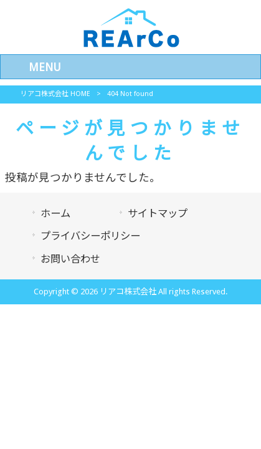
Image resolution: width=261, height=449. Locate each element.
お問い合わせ (70, 259)
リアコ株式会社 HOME (55, 94)
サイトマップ (157, 214)
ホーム (55, 214)
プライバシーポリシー (90, 236)
